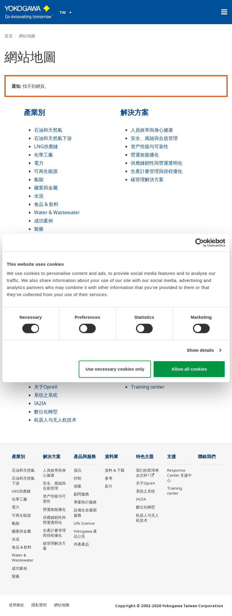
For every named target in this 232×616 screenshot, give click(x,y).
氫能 (38, 179)
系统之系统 (46, 395)
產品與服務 (85, 456)
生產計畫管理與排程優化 (156, 171)
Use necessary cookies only (114, 368)
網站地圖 (61, 604)
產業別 (34, 112)
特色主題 (145, 456)
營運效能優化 (145, 154)
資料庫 (111, 456)
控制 (77, 478)
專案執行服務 (85, 502)
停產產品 (81, 544)
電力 (38, 163)
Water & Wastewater (57, 212)
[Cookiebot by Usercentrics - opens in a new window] (199, 242)
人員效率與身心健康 (152, 130)
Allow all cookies (189, 368)
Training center (147, 387)
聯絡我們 (207, 456)
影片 (108, 486)
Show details (200, 350)
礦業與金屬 (46, 187)
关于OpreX (45, 387)
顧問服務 (81, 494)
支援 (171, 456)
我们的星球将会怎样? (147, 473)
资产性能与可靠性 (149, 146)
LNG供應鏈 (46, 146)
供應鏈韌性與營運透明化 (156, 163)
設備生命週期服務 (85, 512)
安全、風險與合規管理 (154, 138)
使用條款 (16, 604)
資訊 (77, 470)
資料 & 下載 (115, 470)
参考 (108, 478)
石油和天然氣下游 (53, 138)
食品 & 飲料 (46, 204)
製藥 (38, 229)
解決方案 (134, 112)
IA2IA (40, 403)
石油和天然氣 (48, 130)
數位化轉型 (46, 411)
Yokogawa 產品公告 (85, 534)
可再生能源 (46, 171)
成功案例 (43, 220)
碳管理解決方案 (147, 179)
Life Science (84, 523)
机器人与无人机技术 (55, 420)
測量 (77, 486)
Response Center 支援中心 (179, 475)
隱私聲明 (39, 604)
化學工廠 (43, 154)
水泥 (38, 196)
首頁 (8, 36)
